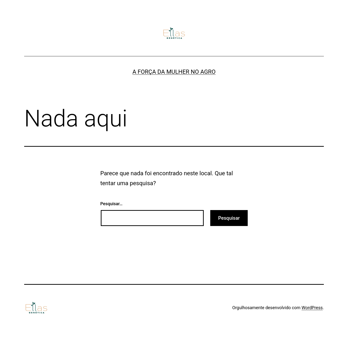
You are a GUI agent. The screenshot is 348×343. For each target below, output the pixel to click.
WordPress (312, 307)
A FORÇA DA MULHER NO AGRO (174, 71)
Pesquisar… (111, 203)
